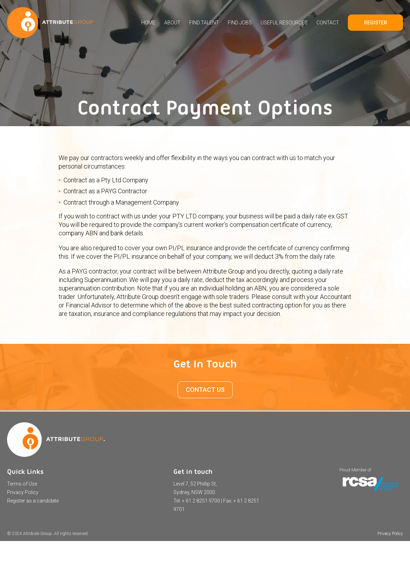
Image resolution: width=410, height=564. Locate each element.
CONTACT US (205, 389)
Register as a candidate (33, 501)
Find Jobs (240, 22)
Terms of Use (22, 484)
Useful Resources (284, 22)
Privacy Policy (22, 492)
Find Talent (204, 22)
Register (375, 22)
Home (148, 22)
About (172, 22)
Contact (327, 22)
